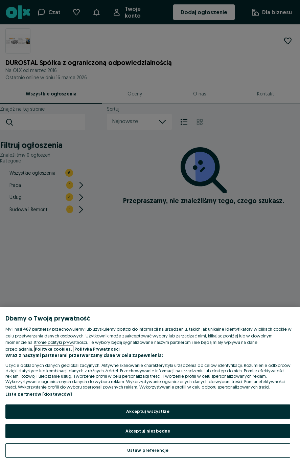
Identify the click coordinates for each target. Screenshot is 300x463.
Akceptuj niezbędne (147, 431)
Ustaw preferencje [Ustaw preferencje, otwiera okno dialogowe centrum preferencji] (147, 450)
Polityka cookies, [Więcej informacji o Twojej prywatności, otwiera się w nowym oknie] (54, 349)
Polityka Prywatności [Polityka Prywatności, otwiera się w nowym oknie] (97, 349)
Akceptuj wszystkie (147, 411)
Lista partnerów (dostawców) (38, 394)
